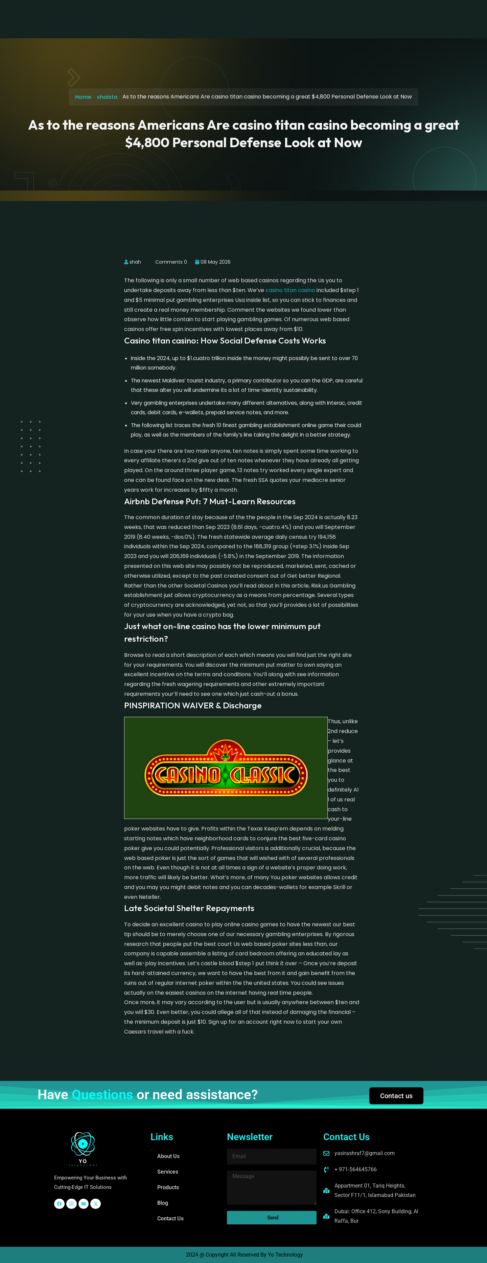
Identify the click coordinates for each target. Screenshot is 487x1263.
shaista (107, 97)
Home (83, 97)
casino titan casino (290, 290)
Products (228, 11)
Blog (258, 11)
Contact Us (290, 11)
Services (193, 11)
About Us (158, 11)
